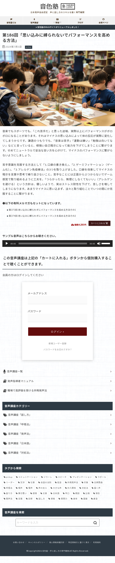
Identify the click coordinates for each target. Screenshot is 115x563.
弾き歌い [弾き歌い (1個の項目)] (22, 500)
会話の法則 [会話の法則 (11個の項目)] (46, 489)
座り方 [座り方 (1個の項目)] (9, 500)
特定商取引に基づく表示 (78, 549)
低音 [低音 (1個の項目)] (59, 489)
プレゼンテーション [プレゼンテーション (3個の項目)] (82, 484)
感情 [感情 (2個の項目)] (35, 500)
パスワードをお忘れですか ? (58, 349)
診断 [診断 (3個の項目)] (30, 505)
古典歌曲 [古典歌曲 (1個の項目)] (98, 489)
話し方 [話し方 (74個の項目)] (41, 505)
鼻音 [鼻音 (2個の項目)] (95, 505)
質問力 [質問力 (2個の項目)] (64, 505)
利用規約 (97, 549)
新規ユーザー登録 (57, 343)
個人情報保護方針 (57, 549)
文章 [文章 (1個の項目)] (45, 500)
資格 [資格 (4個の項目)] (53, 505)
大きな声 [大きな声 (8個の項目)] (57, 495)
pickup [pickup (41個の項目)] (9, 484)
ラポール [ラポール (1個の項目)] (102, 484)
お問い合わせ (18, 549)
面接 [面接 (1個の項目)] (85, 505)
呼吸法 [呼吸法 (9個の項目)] (9, 495)
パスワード (58, 316)
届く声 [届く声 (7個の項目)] (97, 495)
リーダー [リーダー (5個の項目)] (10, 489)
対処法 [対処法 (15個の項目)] (85, 495)
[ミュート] (98, 243)
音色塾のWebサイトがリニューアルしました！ (58, 27)
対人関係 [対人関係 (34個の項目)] (71, 495)
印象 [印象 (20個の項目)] (86, 489)
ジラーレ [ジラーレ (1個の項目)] (48, 484)
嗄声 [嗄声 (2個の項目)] (30, 495)
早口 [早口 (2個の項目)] (67, 500)
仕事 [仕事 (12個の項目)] (33, 489)
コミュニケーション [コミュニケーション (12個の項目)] (28, 484)
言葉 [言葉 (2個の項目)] (20, 505)
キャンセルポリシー (36, 549)
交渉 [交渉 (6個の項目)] (22, 489)
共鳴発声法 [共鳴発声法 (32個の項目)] (72, 489)
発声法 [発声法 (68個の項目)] (9, 505)
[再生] (6, 243)
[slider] (53, 243)
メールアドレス (58, 298)
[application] (57, 243)
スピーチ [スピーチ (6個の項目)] (62, 484)
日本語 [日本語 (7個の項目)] (56, 500)
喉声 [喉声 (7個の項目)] (20, 495)
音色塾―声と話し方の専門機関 (55, 558)
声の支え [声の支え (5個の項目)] (42, 495)
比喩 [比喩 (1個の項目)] (87, 500)
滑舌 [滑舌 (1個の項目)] (98, 500)
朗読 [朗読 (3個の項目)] (77, 500)
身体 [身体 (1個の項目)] (75, 505)
